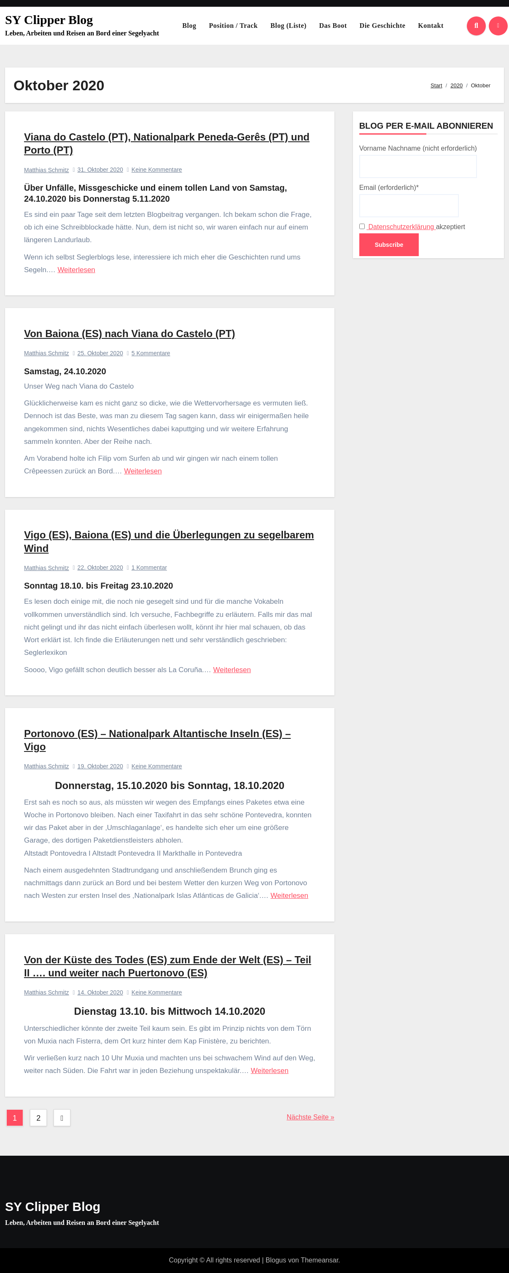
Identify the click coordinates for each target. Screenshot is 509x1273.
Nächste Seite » (310, 1117)
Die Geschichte (383, 25)
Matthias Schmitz (46, 170)
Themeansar (319, 1260)
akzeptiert (412, 226)
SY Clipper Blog (49, 20)
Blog (189, 25)
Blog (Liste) (288, 25)
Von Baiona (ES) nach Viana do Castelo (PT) (129, 333)
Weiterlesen (76, 270)
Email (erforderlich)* (409, 200)
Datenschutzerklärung (401, 226)
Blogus (276, 1260)
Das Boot (333, 25)
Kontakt (430, 25)
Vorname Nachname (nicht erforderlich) (418, 161)
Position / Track (233, 25)
